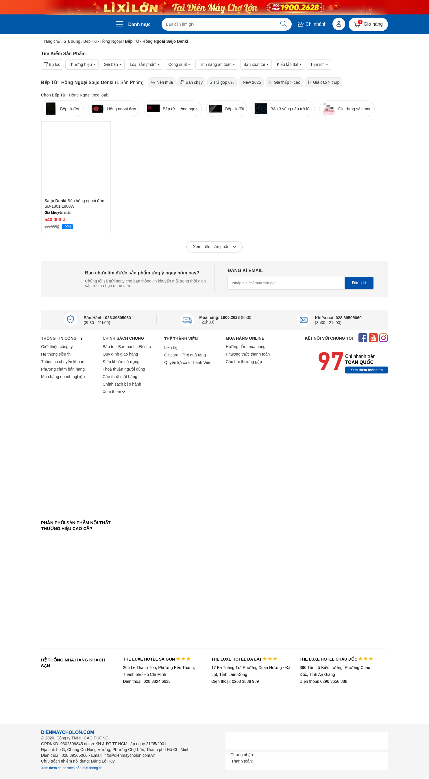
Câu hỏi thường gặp (244, 361)
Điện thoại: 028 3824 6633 (147, 681)
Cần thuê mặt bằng (120, 376)
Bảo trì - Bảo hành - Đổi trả (127, 346)
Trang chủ (51, 41)
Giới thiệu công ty (57, 346)
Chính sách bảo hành (122, 384)
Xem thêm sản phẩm (214, 247)
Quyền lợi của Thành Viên (187, 362)
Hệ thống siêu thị (56, 354)
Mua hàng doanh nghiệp (63, 376)
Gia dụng (72, 41)
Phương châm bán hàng (63, 369)
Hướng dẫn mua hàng (245, 346)
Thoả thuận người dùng (124, 369)
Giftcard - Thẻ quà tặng (185, 355)
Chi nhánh (311, 24)
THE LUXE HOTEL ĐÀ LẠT (244, 659)
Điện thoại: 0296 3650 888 (323, 681)
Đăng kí (359, 282)
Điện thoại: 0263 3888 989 (235, 681)
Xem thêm (114, 391)
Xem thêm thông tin (366, 370)
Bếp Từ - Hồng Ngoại (102, 41)
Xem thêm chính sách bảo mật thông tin (72, 768)
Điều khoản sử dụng (121, 361)
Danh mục (139, 24)
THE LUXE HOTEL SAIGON (156, 659)
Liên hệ (170, 347)
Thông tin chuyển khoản (62, 361)
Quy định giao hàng (120, 354)
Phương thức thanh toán (248, 354)
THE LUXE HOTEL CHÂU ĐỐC (336, 659)
